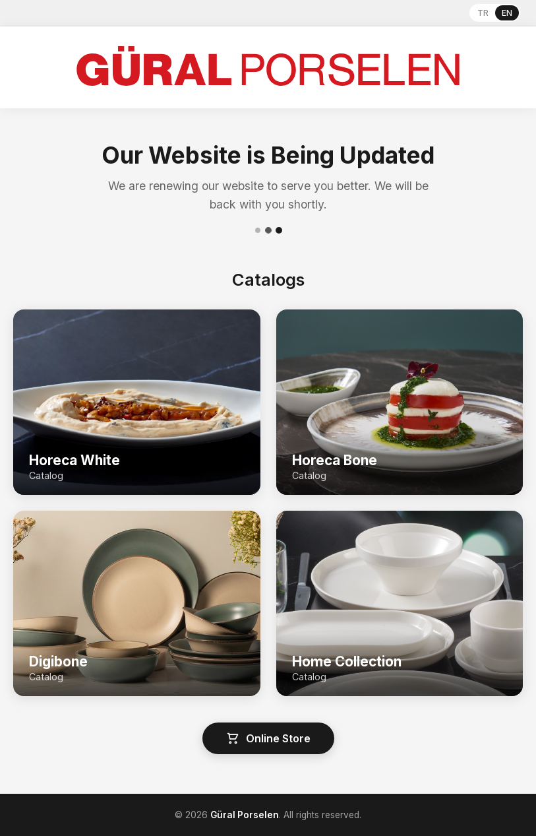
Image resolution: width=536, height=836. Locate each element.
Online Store (268, 738)
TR (483, 13)
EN (507, 13)
